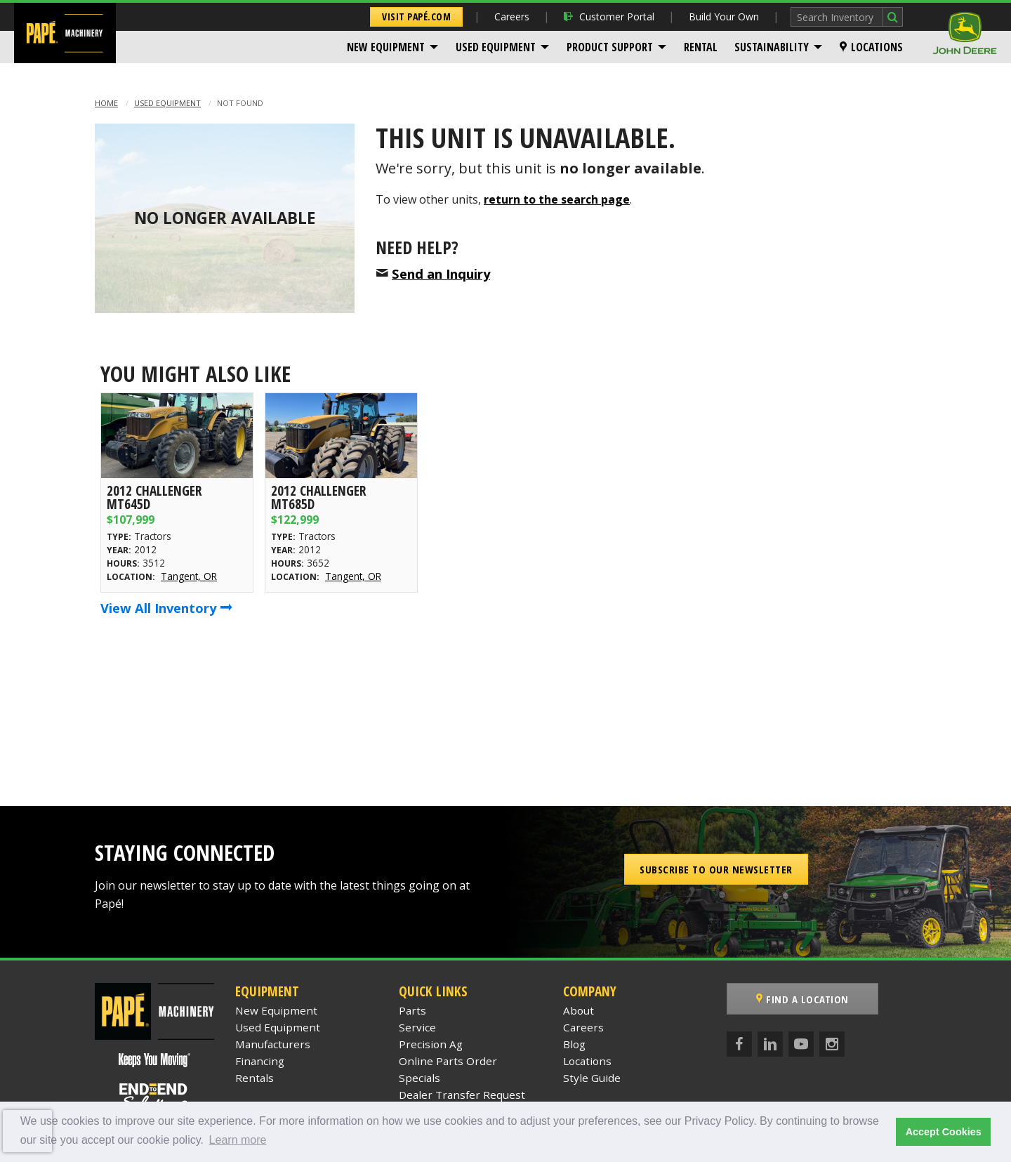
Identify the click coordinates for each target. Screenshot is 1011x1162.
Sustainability (771, 47)
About (578, 1010)
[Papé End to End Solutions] (154, 1096)
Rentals (254, 1078)
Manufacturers (272, 1044)
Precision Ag (431, 1044)
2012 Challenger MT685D (318, 497)
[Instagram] (832, 1044)
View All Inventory (166, 607)
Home (106, 103)
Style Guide (592, 1078)
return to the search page (557, 199)
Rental (701, 47)
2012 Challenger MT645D (154, 497)
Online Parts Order (448, 1061)
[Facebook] (739, 1044)
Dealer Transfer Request (462, 1095)
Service (417, 1027)
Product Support (610, 47)
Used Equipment (496, 47)
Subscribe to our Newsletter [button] (716, 869)
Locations (871, 47)
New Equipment (386, 47)
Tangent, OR (189, 576)
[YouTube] (801, 1044)
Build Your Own (724, 16)
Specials (419, 1078)
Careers (511, 16)
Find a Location (802, 999)
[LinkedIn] (770, 1044)
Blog (574, 1044)
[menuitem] (392, 47)
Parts (412, 1010)
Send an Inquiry (441, 273)
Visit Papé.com (416, 16)
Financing (259, 1061)
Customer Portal (609, 16)
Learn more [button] (238, 1140)
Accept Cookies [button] (944, 1131)
